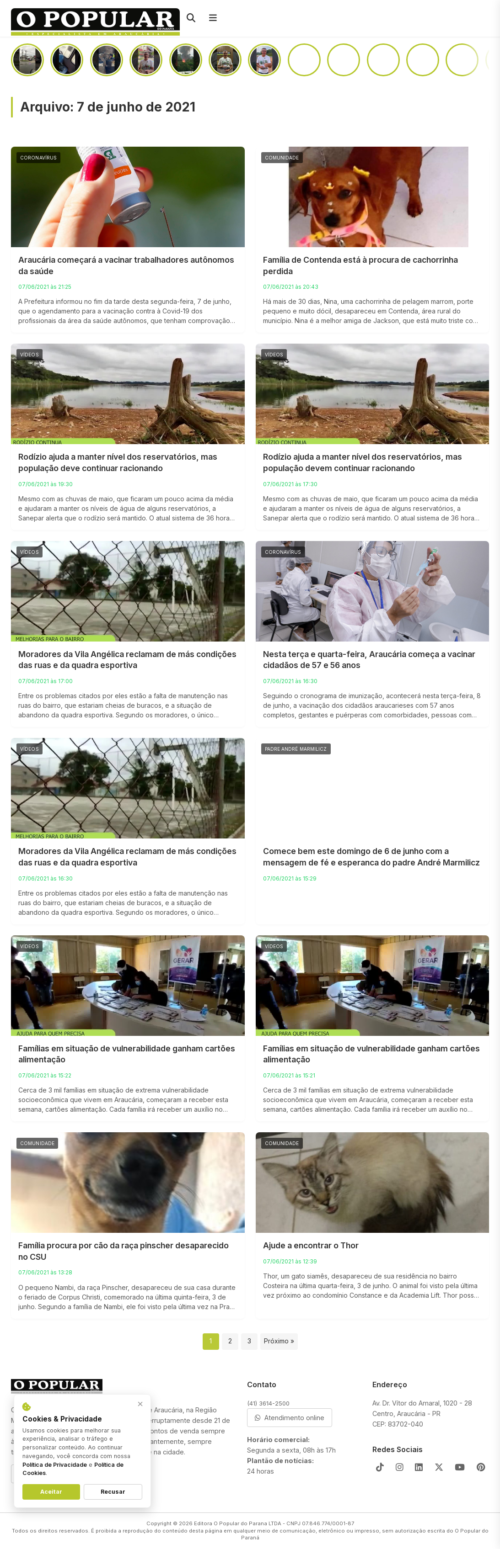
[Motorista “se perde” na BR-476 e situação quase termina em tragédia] (304, 59)
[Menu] (213, 18)
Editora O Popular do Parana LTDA (237, 1523)
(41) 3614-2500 (268, 1403)
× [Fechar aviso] (140, 1404)
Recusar (113, 1491)
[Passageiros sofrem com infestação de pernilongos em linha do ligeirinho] (66, 59)
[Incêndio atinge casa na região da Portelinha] (185, 59)
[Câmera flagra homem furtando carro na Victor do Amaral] (462, 59)
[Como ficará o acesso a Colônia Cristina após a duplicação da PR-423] (264, 59)
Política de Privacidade (54, 1464)
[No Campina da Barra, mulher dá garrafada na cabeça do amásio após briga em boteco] (343, 59)
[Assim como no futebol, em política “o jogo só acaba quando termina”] (422, 59)
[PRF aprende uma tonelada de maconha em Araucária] (106, 59)
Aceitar (51, 1491)
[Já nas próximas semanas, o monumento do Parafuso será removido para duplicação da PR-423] (383, 59)
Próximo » (279, 1341)
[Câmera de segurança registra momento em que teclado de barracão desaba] (27, 59)
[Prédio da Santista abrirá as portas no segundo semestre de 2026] (145, 59)
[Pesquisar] (191, 18)
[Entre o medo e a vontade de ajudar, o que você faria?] (225, 59)
